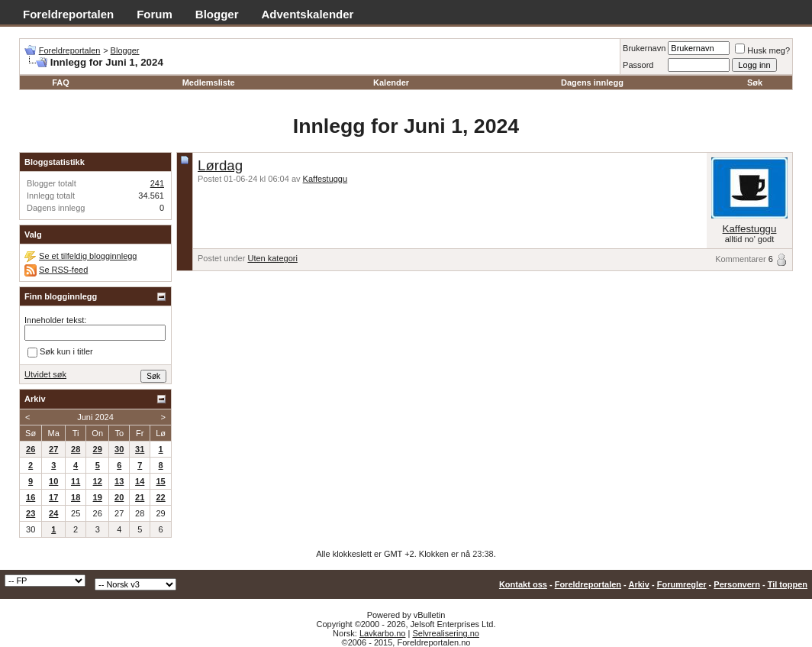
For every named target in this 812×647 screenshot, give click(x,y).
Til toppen (787, 584)
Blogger (217, 14)
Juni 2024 (95, 417)
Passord (638, 65)
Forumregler (682, 584)
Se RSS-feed (63, 269)
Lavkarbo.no (382, 633)
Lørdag (220, 165)
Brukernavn (644, 48)
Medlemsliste (208, 82)
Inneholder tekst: (55, 320)
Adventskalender (308, 14)
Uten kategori (272, 258)
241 (157, 183)
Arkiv (638, 584)
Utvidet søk (45, 374)
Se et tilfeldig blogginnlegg (88, 255)
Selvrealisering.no (445, 633)
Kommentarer (740, 259)
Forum (154, 14)
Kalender (391, 82)
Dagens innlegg (592, 82)
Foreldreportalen (68, 14)
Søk (754, 82)
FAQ (60, 82)
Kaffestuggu (325, 178)
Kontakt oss (523, 584)
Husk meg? (762, 50)
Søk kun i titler (60, 353)
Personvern (737, 584)
